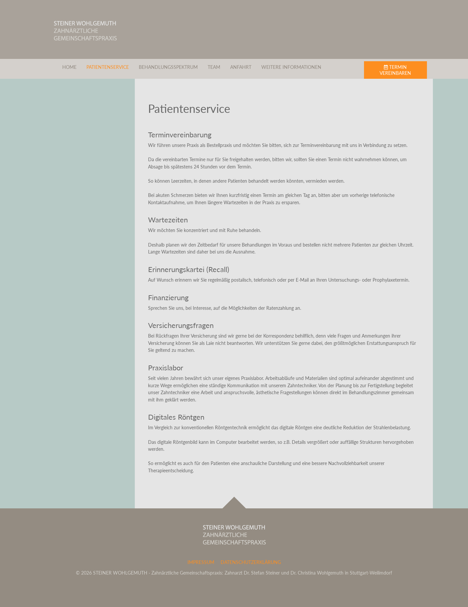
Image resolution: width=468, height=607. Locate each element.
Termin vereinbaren (395, 70)
